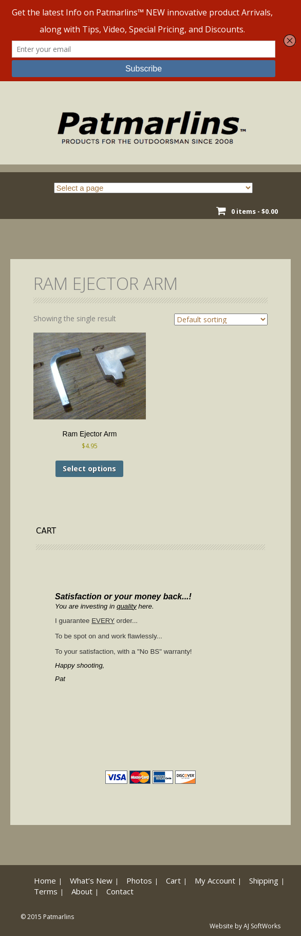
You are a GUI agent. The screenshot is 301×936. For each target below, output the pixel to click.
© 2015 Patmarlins (47, 916)
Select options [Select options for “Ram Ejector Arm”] (89, 468)
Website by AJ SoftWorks (245, 926)
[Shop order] (221, 319)
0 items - (254, 211)
